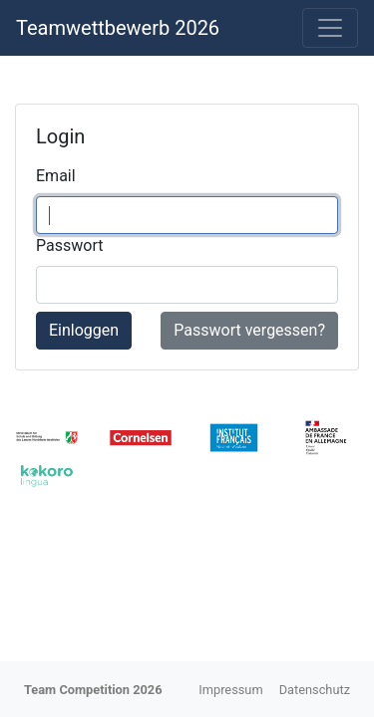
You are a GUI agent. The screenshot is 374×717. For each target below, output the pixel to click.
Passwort (69, 245)
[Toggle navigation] (330, 28)
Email (56, 175)
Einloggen (84, 330)
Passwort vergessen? (249, 330)
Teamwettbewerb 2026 (117, 28)
